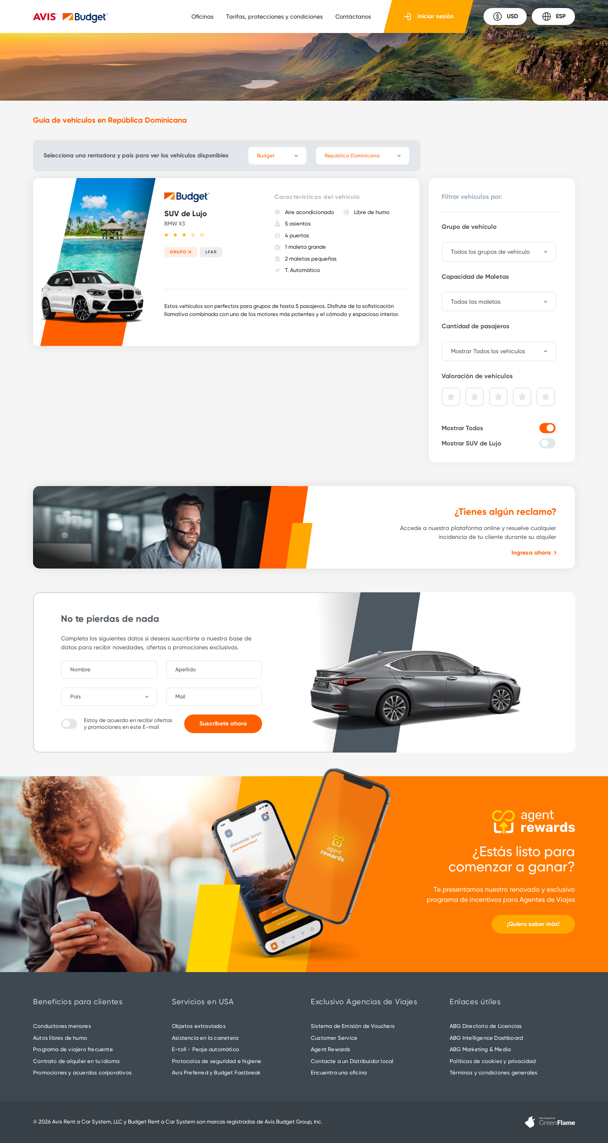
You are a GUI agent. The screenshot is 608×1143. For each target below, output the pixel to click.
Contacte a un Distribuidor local (352, 1061)
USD (505, 16)
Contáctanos (353, 16)
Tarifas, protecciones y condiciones (274, 16)
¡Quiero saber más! (533, 924)
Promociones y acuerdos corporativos (82, 1072)
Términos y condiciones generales (493, 1072)
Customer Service (334, 1038)
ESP (554, 16)
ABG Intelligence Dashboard (486, 1038)
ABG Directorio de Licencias (486, 1026)
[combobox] (113, 696)
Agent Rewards (331, 1049)
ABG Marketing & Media (480, 1049)
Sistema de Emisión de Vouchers (353, 1026)
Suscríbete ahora (223, 723)
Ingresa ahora (533, 552)
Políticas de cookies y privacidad (493, 1061)
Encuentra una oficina (339, 1072)
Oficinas (202, 16)
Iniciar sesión (428, 16)
